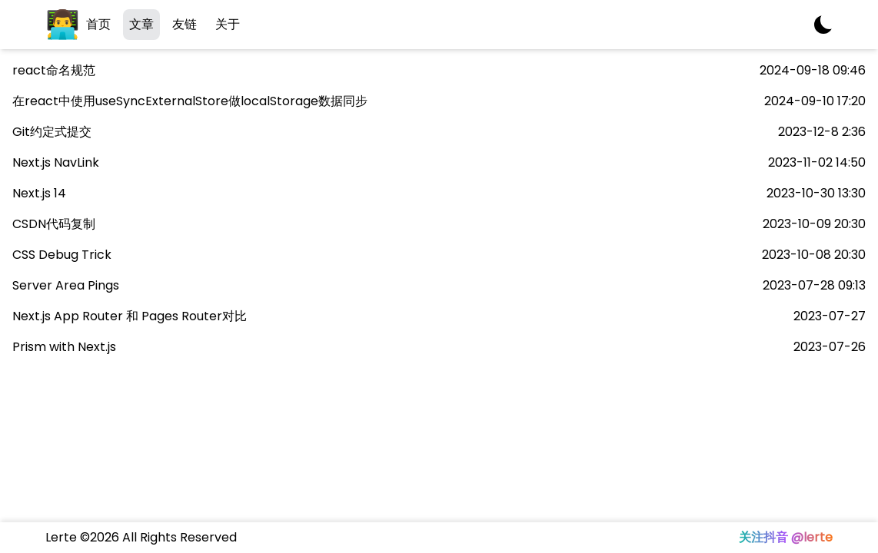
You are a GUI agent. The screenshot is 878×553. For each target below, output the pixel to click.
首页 (98, 24)
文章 (141, 24)
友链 (184, 24)
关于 (227, 24)
